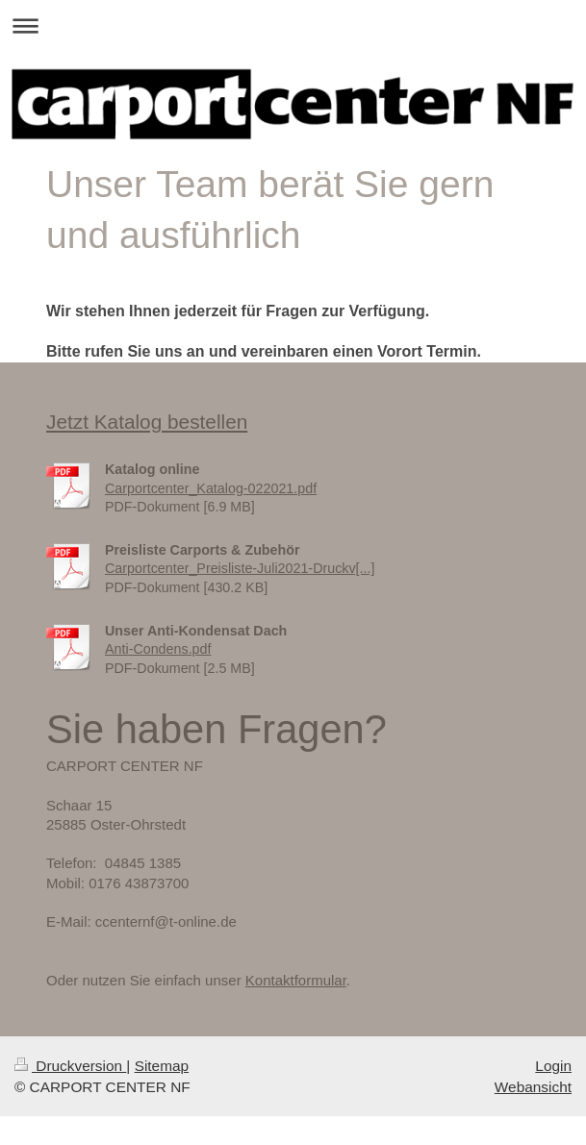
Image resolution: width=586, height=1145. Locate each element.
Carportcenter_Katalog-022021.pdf (211, 488)
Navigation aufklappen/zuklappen (293, 25)
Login (553, 1066)
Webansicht (533, 1087)
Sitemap (162, 1066)
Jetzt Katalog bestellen (146, 422)
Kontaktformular (295, 980)
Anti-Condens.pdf (158, 649)
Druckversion (70, 1066)
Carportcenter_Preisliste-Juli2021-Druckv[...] (239, 568)
